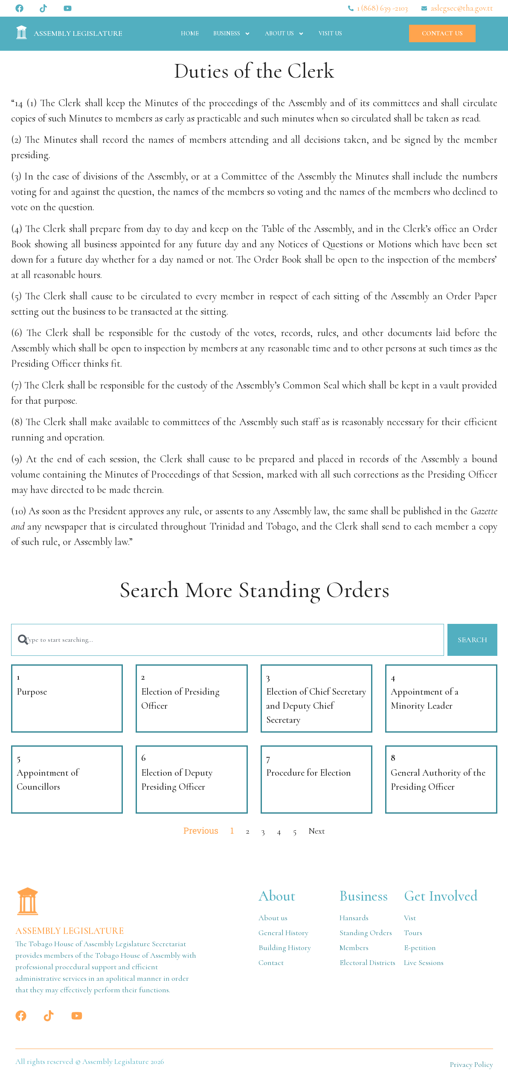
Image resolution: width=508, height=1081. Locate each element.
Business (231, 34)
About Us (284, 34)
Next (316, 831)
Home (190, 33)
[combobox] (227, 640)
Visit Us (330, 33)
